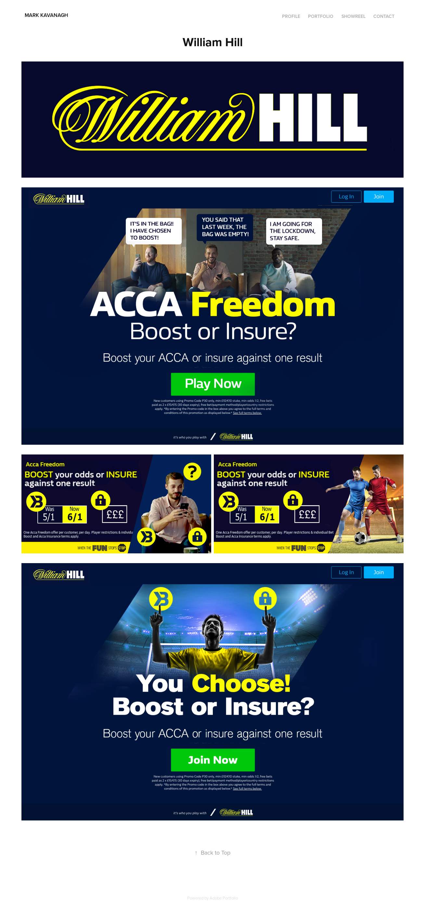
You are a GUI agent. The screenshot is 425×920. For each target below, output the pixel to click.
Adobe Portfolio (224, 898)
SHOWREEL (353, 16)
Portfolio (320, 16)
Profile (291, 16)
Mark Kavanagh (64, 15)
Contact (383, 16)
